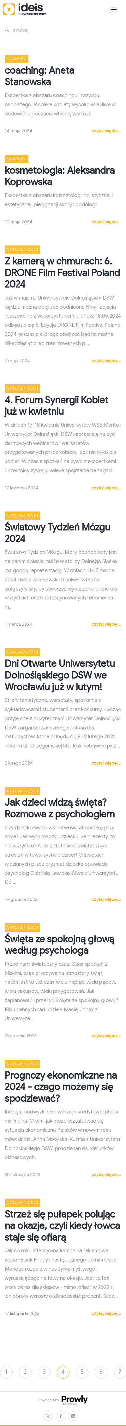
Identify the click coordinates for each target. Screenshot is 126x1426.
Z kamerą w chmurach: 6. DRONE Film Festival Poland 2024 (62, 272)
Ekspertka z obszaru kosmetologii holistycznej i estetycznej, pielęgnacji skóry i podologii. (59, 200)
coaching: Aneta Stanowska (39, 76)
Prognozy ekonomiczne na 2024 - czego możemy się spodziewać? (61, 1087)
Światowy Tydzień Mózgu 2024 (57, 533)
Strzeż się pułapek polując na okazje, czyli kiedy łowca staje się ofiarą (62, 1225)
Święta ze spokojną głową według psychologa (59, 945)
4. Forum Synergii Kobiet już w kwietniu (56, 406)
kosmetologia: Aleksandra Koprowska (60, 176)
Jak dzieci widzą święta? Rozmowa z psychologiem (60, 808)
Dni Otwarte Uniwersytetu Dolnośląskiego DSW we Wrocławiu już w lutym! (60, 675)
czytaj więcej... (106, 130)
